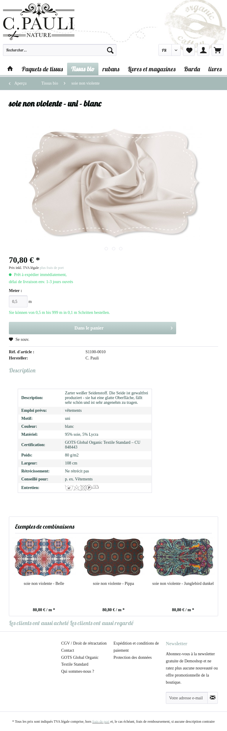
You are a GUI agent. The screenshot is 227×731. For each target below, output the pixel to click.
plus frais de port (52, 268)
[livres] (215, 69)
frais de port (100, 721)
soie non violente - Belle (44, 583)
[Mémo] (189, 50)
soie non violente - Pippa (113, 583)
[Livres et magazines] (152, 69)
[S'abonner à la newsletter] (212, 698)
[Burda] (192, 69)
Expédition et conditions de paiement (136, 647)
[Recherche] (110, 50)
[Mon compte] (203, 50)
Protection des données (133, 657)
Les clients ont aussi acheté (39, 623)
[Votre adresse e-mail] (187, 698)
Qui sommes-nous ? (77, 671)
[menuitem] (59, 52)
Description (22, 370)
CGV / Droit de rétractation (84, 643)
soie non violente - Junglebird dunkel (183, 583)
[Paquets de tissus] (42, 69)
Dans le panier (123, 326)
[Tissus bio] (82, 69)
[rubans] (111, 69)
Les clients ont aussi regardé (101, 623)
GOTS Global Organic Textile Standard (80, 661)
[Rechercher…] (59, 50)
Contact (67, 650)
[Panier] (217, 50)
